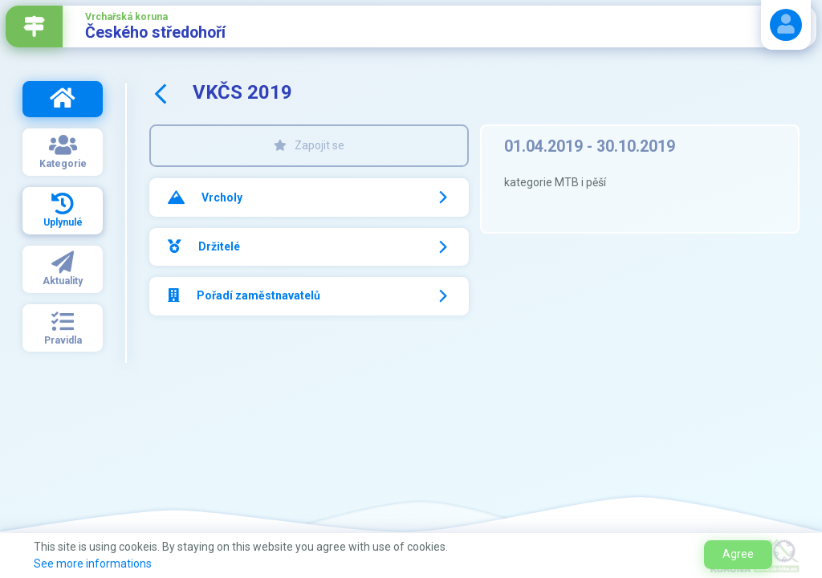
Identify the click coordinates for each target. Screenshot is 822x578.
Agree (738, 553)
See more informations (93, 563)
